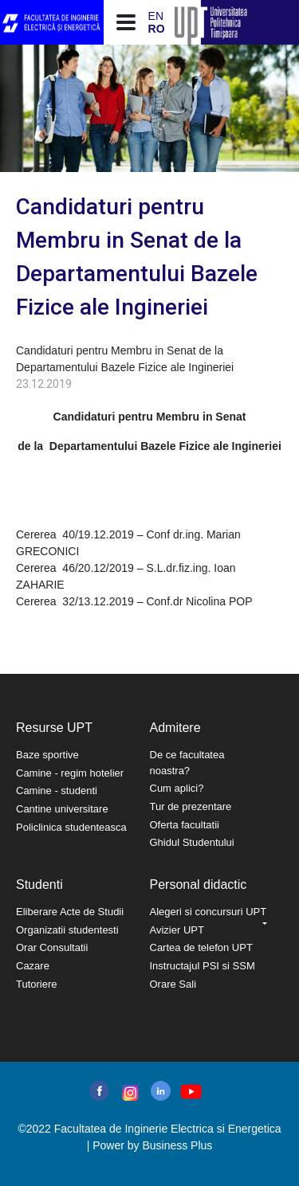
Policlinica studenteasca (71, 827)
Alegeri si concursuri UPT (208, 912)
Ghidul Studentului (192, 842)
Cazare (32, 966)
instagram (129, 1093)
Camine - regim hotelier (70, 773)
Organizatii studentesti (67, 930)
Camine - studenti (56, 791)
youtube (190, 1091)
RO (156, 28)
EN (155, 16)
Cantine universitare (62, 809)
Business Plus (177, 1145)
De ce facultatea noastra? (187, 763)
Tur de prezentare (191, 806)
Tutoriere (36, 984)
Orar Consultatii (52, 947)
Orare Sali (173, 984)
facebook (99, 1091)
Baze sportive (47, 755)
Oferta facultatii (184, 825)
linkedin (161, 1091)
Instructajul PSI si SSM (202, 966)
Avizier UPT (177, 930)
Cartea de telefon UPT (201, 947)
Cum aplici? (177, 788)
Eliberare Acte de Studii (70, 912)
